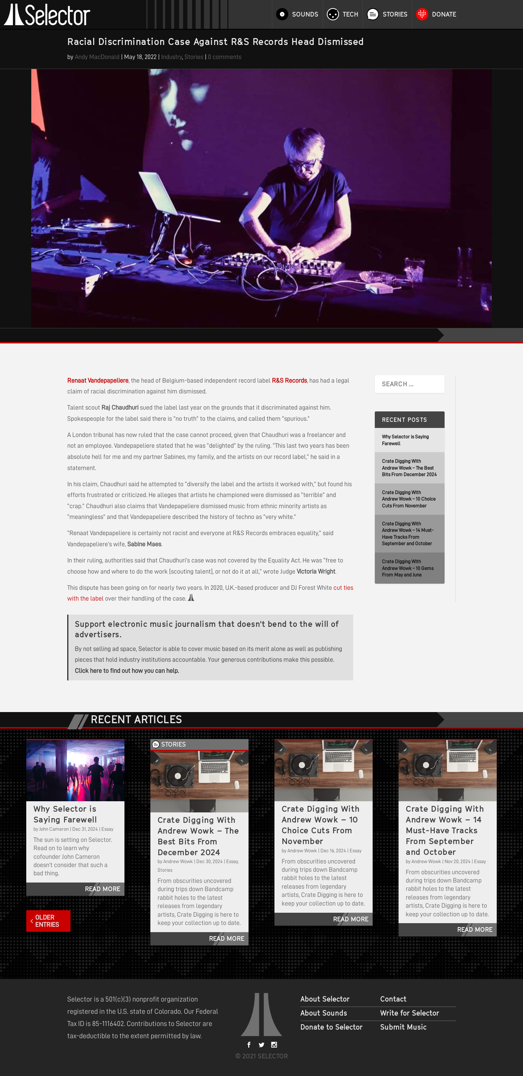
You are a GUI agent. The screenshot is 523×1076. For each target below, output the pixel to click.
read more (102, 889)
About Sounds (323, 1013)
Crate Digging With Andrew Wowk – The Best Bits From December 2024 (409, 468)
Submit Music (403, 1027)
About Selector (325, 999)
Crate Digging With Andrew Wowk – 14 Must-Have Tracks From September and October (445, 830)
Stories (395, 14)
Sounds (305, 14)
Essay (107, 828)
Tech (350, 14)
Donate (444, 14)
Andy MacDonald (97, 57)
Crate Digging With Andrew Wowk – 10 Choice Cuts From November (409, 499)
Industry (171, 57)
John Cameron (54, 828)
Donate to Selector (331, 1027)
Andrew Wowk (178, 861)
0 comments (224, 57)
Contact (393, 999)
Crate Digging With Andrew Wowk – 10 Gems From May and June (407, 568)
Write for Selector (409, 1013)
